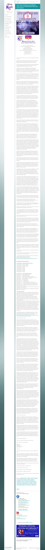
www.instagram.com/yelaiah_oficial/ (21, 518)
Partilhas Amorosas (7, 28)
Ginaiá (32, 478)
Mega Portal (34, 484)
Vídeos (6, 35)
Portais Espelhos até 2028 (21, 484)
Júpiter (35, 483)
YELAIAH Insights (7, 30)
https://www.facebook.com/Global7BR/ (23, 507)
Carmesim (31, 483)
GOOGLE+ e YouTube (29, 522)
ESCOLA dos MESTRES (8, 19)
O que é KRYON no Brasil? (8, 16)
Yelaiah (29, 478)
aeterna (23, 481)
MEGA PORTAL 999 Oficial (8, 21)
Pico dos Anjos (28, 484)
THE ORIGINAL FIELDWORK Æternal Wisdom (8, 23)
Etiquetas (17, 478)
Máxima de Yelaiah (33, 481)
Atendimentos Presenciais (8, 33)
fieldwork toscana (25, 483)
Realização (18, 481)
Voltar (18, 489)
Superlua (36, 478)
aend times (27, 481)
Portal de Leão (19, 483)
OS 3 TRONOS (7, 25)
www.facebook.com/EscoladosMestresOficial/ (24, 500)
